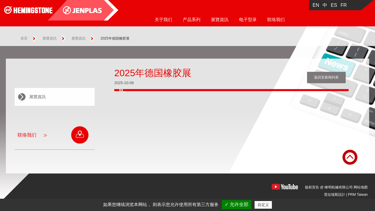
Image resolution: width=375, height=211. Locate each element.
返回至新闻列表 (326, 77)
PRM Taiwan (358, 195)
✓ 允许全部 (236, 204)
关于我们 (163, 19)
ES (334, 5)
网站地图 (361, 187)
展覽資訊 (220, 19)
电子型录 (248, 19)
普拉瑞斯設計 (334, 195)
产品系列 (191, 19)
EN (316, 5)
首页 (24, 38)
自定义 (263, 205)
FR (344, 5)
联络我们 (276, 19)
